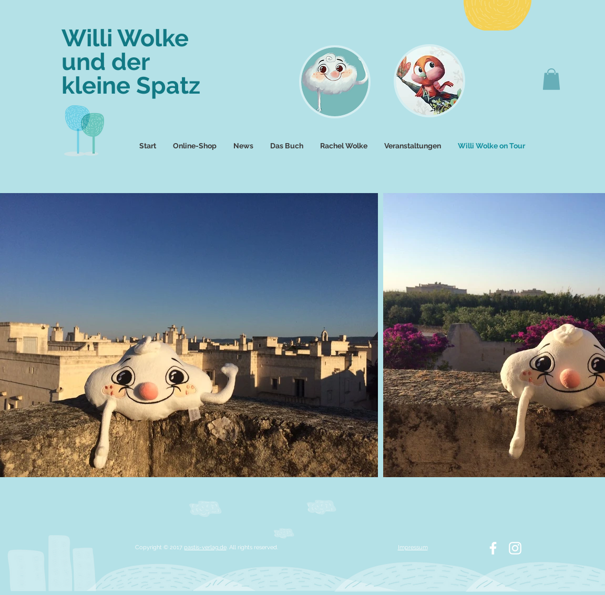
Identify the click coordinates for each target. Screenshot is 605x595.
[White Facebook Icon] (493, 548)
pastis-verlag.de (205, 547)
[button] (551, 79)
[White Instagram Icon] (515, 548)
